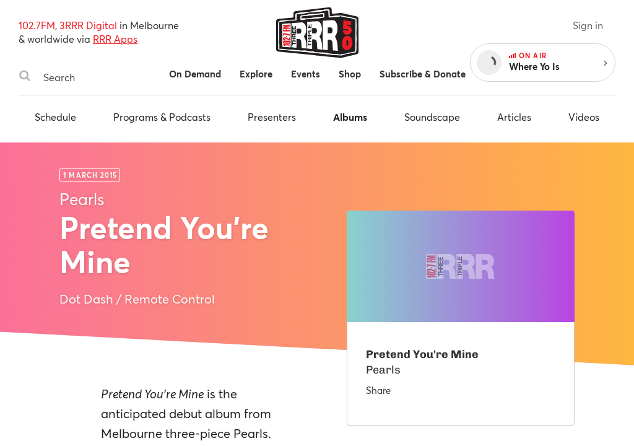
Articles (514, 116)
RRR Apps (115, 38)
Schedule (55, 116)
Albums (350, 116)
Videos (583, 116)
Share (378, 390)
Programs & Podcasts (162, 116)
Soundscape (432, 116)
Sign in (588, 25)
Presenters (272, 116)
